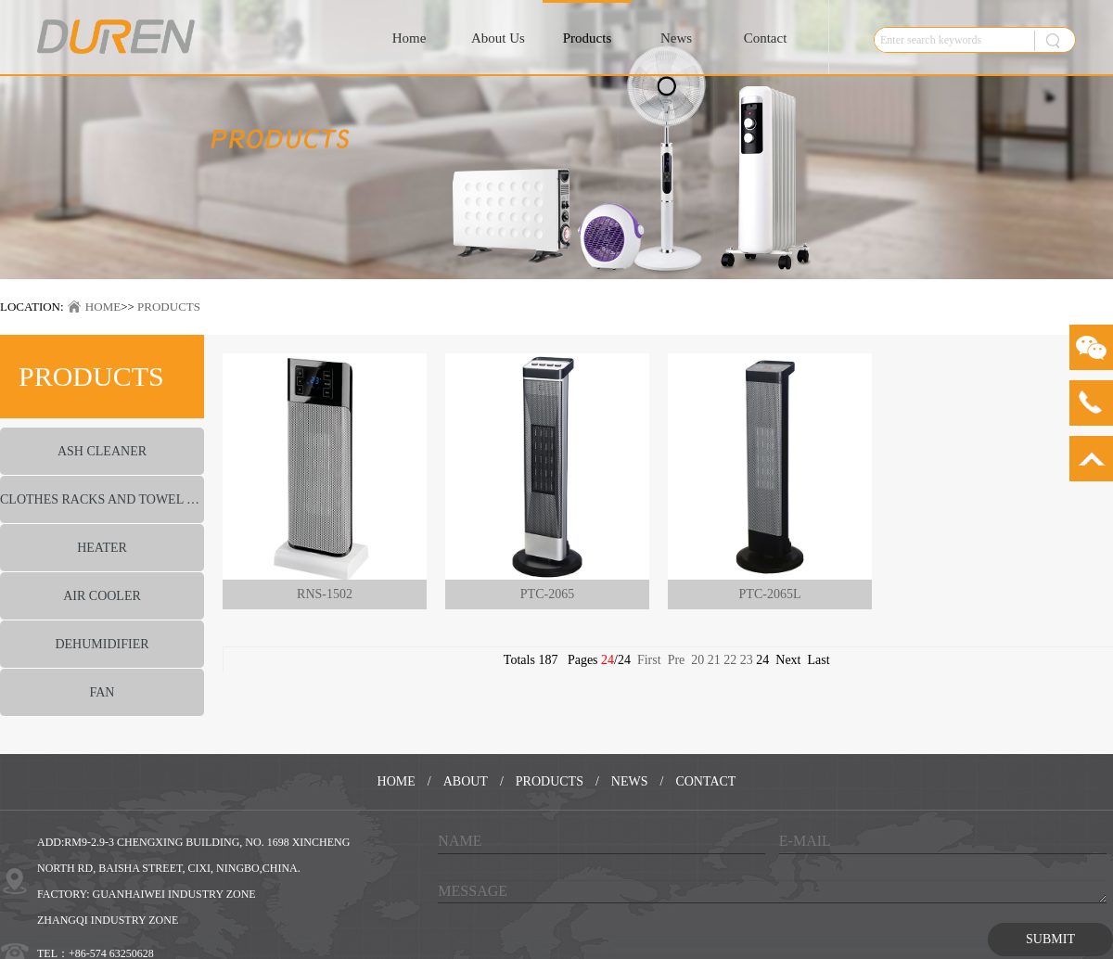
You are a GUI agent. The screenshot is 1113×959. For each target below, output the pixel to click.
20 (697, 660)
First (649, 660)
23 (746, 660)
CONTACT (705, 781)
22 (729, 660)
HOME (103, 306)
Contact (765, 38)
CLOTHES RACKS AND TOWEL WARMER (102, 499)
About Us (498, 38)
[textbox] (950, 40)
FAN (102, 692)
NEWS (629, 781)
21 (714, 660)
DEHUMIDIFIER (101, 644)
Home (409, 38)
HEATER (102, 548)
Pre (676, 660)
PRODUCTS (168, 306)
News (676, 38)
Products (587, 38)
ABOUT (465, 781)
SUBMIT (1050, 939)
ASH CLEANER (102, 451)
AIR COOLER (102, 596)
